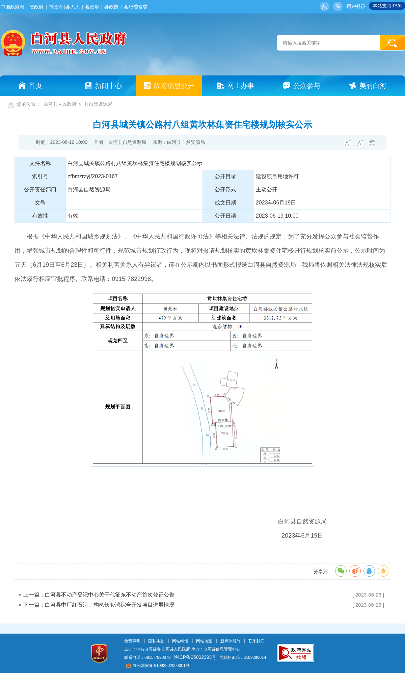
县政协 (111, 6)
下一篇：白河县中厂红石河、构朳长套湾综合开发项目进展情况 (98, 605)
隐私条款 (156, 641)
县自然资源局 (98, 104)
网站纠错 (180, 641)
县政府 (92, 6)
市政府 (56, 6)
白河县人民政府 (60, 104)
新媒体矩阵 (230, 641)
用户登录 (356, 6)
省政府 (36, 6)
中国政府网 (12, 6)
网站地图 (204, 641)
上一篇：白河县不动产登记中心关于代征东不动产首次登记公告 (98, 595)
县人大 (72, 6)
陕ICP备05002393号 (195, 657)
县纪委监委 (135, 6)
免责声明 (132, 641)
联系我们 (256, 641)
